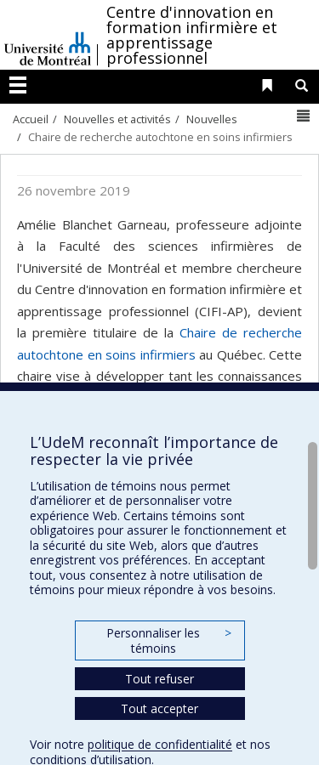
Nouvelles (211, 119)
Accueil (30, 119)
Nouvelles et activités (117, 119)
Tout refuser (159, 679)
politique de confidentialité (160, 744)
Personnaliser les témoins (168, 640)
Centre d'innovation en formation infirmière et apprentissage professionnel (191, 34)
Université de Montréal (47, 34)
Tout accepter (159, 708)
